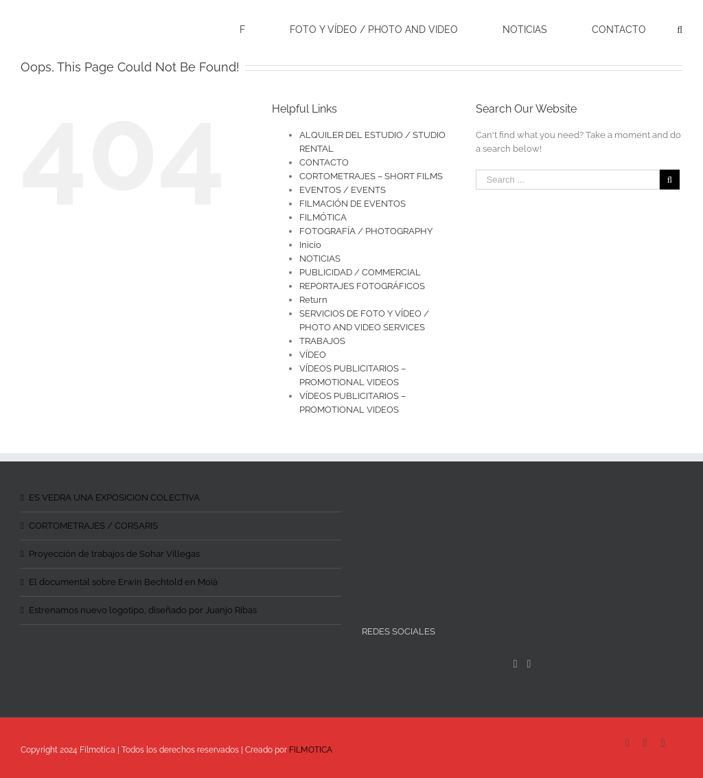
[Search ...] (568, 180)
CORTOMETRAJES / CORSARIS (93, 525)
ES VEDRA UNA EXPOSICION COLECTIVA (114, 497)
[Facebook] (516, 664)
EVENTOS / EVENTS (342, 190)
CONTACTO (324, 162)
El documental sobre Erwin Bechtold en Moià (123, 582)
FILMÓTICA (323, 217)
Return (313, 300)
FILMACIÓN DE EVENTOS (352, 203)
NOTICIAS (320, 258)
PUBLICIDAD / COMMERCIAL (360, 272)
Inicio (310, 245)
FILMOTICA (310, 750)
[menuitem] (251, 29)
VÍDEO (312, 355)
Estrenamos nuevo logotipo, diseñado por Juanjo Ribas (143, 610)
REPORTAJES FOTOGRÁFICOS (362, 286)
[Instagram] (529, 664)
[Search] (679, 29)
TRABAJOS (322, 341)
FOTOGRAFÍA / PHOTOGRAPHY (366, 231)
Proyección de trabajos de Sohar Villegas (114, 554)
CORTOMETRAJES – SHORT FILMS (371, 176)
